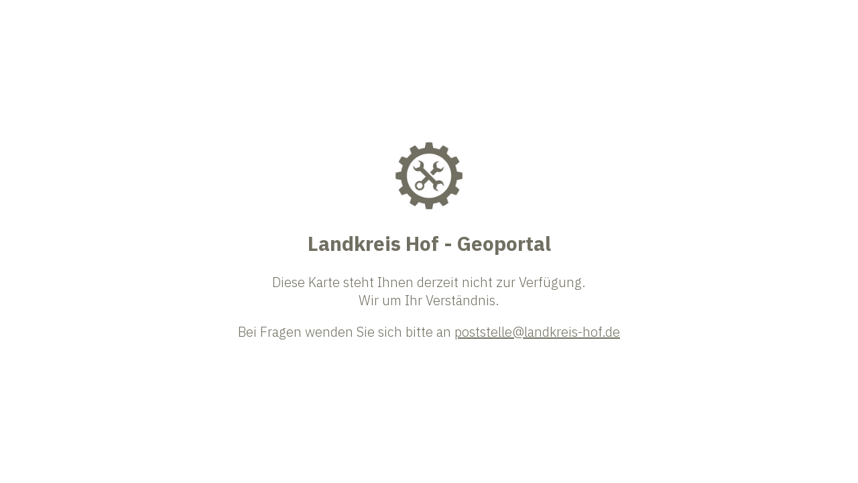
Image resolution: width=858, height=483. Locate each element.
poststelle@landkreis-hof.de (537, 332)
